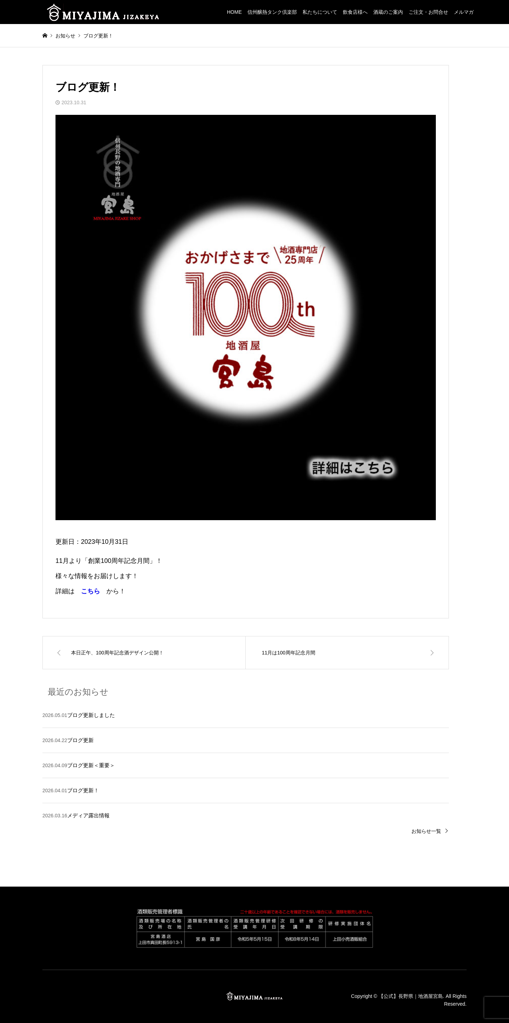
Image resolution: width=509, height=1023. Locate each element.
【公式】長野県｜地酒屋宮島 (411, 996)
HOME (234, 12)
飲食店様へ (355, 12)
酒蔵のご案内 (388, 12)
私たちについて (320, 12)
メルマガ (464, 12)
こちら (90, 591)
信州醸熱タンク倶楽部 (272, 12)
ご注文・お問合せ (428, 12)
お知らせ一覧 (426, 831)
